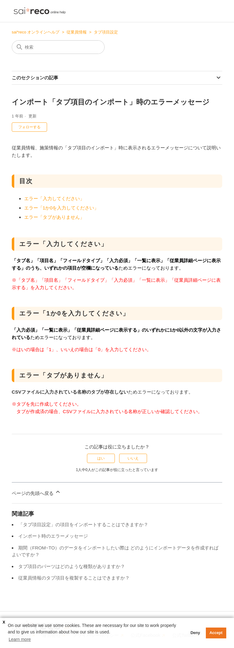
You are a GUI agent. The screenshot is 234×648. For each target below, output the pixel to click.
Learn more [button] (20, 639)
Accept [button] (216, 633)
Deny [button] (195, 633)
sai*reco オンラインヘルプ (36, 32)
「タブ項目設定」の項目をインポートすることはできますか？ (83, 524)
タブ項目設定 (106, 32)
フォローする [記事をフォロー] (29, 127)
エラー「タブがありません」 (54, 217)
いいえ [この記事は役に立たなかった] (133, 458)
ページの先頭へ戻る (36, 492)
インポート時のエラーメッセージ (53, 536)
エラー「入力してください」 (54, 198)
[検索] (58, 47)
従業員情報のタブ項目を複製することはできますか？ (74, 577)
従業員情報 (77, 32)
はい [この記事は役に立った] (101, 458)
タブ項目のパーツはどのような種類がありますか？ (71, 566)
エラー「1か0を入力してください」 (61, 207)
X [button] (3, 622)
